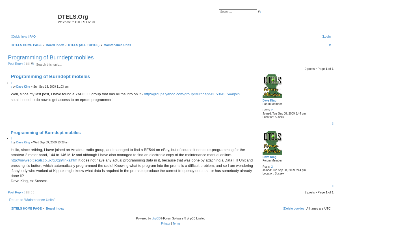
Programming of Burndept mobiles (51, 57)
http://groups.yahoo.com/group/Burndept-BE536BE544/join (192, 94)
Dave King (269, 100)
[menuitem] (32, 36)
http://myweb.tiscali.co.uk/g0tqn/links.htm (44, 160)
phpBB (156, 218)
